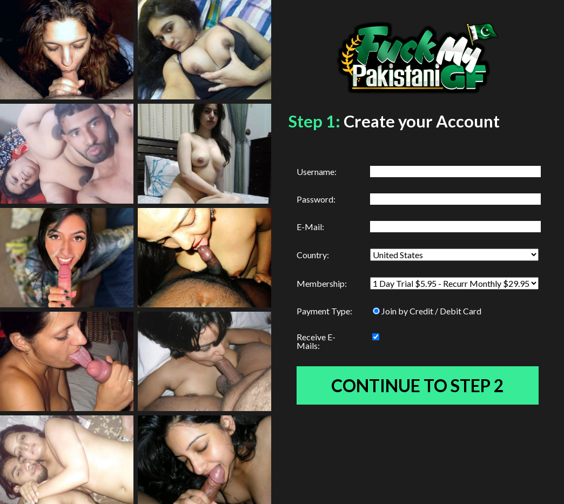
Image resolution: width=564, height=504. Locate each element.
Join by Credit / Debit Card (427, 311)
